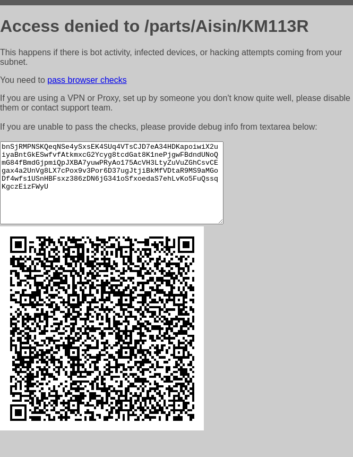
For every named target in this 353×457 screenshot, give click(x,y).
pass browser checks (86, 79)
